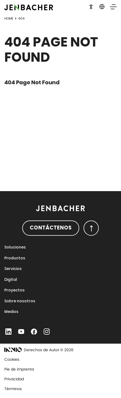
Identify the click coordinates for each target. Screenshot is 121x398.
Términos (13, 388)
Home (8, 18)
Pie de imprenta (19, 369)
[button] (91, 6)
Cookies (11, 359)
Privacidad (14, 379)
